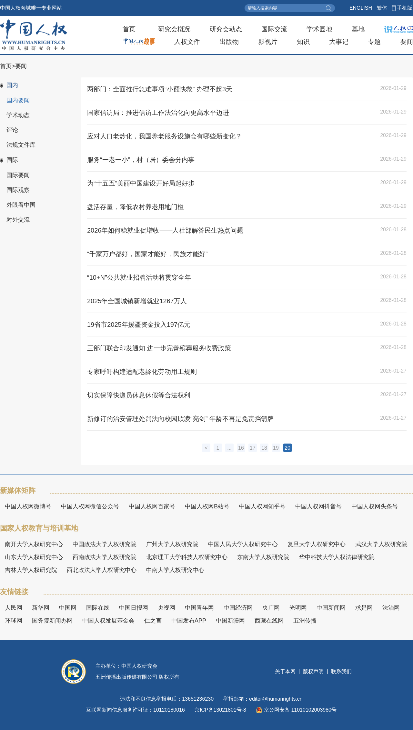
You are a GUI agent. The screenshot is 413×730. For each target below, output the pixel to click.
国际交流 (274, 29)
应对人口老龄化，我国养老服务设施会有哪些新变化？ (164, 136)
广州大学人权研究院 (172, 544)
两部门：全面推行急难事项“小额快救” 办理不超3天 (159, 89)
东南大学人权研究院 (263, 557)
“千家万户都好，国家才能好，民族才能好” (147, 253)
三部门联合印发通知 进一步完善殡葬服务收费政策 (159, 348)
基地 (358, 29)
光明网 (298, 608)
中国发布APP (188, 620)
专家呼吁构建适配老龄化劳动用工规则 (142, 371)
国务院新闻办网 (52, 620)
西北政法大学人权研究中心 (101, 570)
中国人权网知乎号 (262, 506)
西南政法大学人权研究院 (104, 557)
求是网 (364, 608)
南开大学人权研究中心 (34, 544)
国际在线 (97, 608)
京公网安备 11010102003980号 (296, 710)
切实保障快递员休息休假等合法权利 (138, 395)
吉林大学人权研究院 (31, 570)
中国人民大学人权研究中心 (243, 544)
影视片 (267, 41)
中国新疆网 (230, 620)
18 (264, 448)
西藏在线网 (269, 620)
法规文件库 (20, 145)
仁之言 (153, 620)
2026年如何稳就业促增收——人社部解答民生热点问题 (165, 230)
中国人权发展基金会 (108, 620)
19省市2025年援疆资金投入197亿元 (138, 324)
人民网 (13, 608)
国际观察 (18, 190)
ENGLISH (360, 8)
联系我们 (341, 671)
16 (241, 448)
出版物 (229, 41)
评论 (12, 130)
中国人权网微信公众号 (90, 506)
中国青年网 (199, 608)
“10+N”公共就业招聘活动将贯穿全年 (139, 277)
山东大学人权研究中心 (34, 557)
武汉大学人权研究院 (381, 544)
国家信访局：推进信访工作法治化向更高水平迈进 (158, 112)
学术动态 (18, 115)
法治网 (391, 608)
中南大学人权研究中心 (175, 570)
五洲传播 (305, 620)
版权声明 (313, 671)
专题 (374, 41)
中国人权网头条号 (374, 506)
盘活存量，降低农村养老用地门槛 (135, 206)
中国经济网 (238, 608)
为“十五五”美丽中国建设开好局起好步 (141, 183)
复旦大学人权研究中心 (316, 544)
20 (287, 448)
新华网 (40, 608)
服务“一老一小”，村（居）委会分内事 (141, 159)
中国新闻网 (331, 608)
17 (253, 448)
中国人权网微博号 (28, 506)
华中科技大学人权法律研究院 (337, 557)
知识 (303, 41)
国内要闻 (18, 100)
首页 (129, 29)
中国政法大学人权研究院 (104, 544)
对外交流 (18, 219)
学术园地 (319, 29)
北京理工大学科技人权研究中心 (186, 557)
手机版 (404, 8)
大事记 (338, 41)
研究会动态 (226, 29)
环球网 (13, 620)
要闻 (406, 41)
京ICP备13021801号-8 (220, 710)
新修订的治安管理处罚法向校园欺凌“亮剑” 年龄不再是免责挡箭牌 (180, 418)
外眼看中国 (20, 205)
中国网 (67, 608)
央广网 (271, 608)
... (229, 448)
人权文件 (187, 41)
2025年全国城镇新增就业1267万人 (137, 301)
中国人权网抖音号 (318, 506)
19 (276, 448)
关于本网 (286, 671)
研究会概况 (174, 29)
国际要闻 (18, 175)
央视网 (166, 608)
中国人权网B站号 (207, 506)
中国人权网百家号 (152, 506)
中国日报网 (133, 608)
